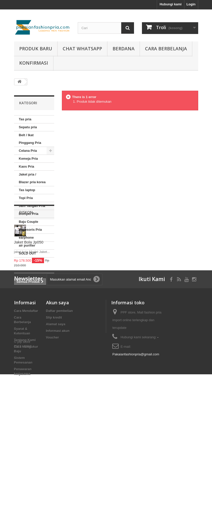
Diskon (26, 272)
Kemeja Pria (28, 158)
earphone (26, 237)
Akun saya (57, 398)
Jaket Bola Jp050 (28, 302)
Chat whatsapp (82, 48)
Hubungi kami (171, 4)
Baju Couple (28, 222)
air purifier (27, 245)
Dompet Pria (29, 214)
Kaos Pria (26, 166)
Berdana (124, 48)
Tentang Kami (25, 436)
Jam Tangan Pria (32, 206)
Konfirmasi (33, 63)
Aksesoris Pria (30, 229)
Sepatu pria (28, 127)
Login (190, 4)
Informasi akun (58, 426)
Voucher (52, 433)
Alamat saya (55, 420)
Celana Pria (28, 151)
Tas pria (25, 119)
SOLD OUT (27, 253)
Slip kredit (54, 413)
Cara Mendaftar (26, 407)
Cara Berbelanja (166, 48)
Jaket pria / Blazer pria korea (32, 178)
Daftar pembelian (59, 407)
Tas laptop (27, 190)
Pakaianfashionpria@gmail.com (135, 450)
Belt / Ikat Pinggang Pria (30, 139)
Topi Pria (26, 198)
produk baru (35, 48)
